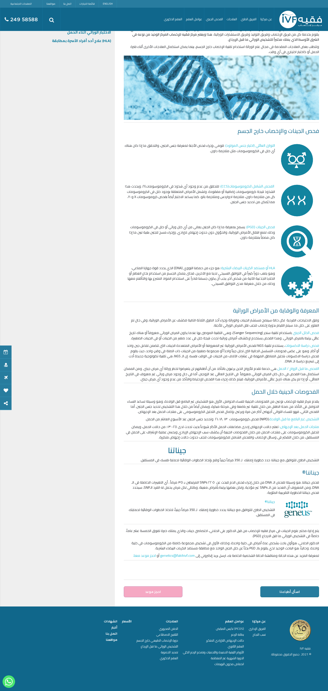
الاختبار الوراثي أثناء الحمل (89, 32)
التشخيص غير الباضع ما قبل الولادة (294, 419)
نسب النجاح (259, 635)
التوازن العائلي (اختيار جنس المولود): (250, 145)
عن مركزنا (259, 621)
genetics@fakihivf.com (177, 555)
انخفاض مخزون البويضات (229, 664)
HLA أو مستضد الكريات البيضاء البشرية (248, 268)
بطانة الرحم (237, 635)
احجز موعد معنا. (144, 555)
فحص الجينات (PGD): (260, 227)
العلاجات (172, 621)
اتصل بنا (67, 3)
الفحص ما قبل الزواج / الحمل (298, 368)
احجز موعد (153, 592)
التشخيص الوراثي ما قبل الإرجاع (159, 646)
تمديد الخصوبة (169, 652)
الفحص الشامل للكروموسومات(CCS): (247, 186)
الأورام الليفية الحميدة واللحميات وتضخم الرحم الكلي (213, 652)
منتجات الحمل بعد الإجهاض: (299, 426)
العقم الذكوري (169, 658)
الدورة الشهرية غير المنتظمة (227, 658)
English (108, 3)
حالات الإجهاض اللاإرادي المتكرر (225, 640)
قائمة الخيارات (87, 3)
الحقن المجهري (168, 629)
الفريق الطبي (249, 19)
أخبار (114, 627)
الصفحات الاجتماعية (21, 3)
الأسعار (127, 621)
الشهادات (110, 621)
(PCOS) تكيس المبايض (230, 629)
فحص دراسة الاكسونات (302, 345)
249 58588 (21, 19)
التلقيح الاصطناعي (167, 635)
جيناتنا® (270, 501)
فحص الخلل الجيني (306, 332)
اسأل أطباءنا (290, 592)
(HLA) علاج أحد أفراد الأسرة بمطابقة (81, 40)
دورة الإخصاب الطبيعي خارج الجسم (157, 640)
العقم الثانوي (236, 646)
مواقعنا (50, 3)
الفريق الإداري (257, 629)
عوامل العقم (234, 621)
